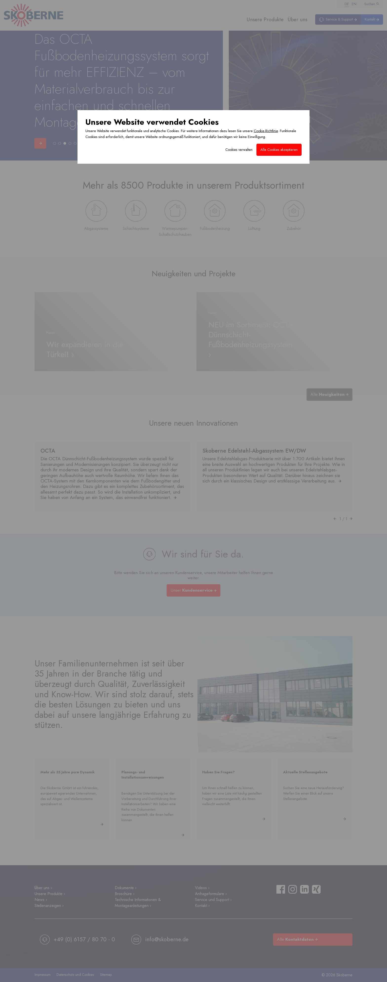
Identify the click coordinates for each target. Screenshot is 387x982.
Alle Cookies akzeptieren (279, 149)
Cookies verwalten (238, 149)
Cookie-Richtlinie (266, 130)
